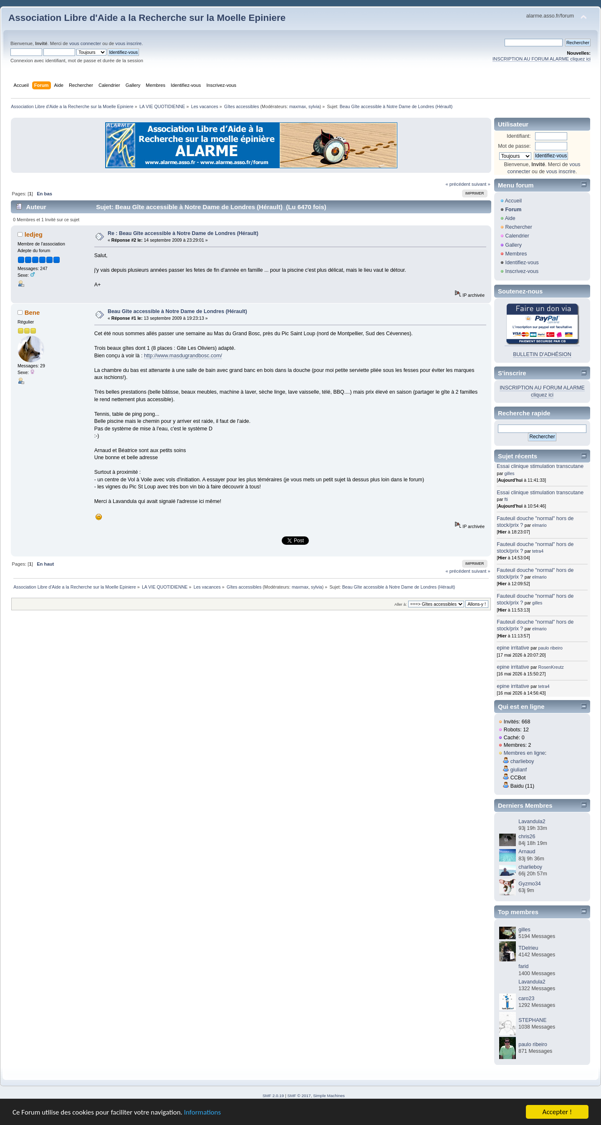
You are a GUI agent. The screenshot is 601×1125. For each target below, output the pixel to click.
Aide (510, 218)
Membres (516, 254)
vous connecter (85, 43)
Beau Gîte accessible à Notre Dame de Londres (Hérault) (177, 311)
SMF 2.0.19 (273, 1095)
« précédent (457, 184)
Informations (202, 1112)
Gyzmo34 (529, 884)
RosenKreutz (551, 667)
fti (506, 499)
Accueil (513, 201)
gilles (510, 473)
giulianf (518, 770)
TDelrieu (528, 948)
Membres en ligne (524, 753)
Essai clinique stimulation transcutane (540, 466)
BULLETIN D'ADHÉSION (542, 354)
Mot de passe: (514, 146)
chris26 (526, 836)
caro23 (526, 998)
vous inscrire (128, 43)
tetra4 (537, 551)
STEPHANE (532, 1020)
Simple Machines (329, 1095)
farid (523, 966)
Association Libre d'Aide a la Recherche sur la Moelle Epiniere (146, 18)
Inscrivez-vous (521, 271)
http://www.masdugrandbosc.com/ (183, 356)
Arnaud (526, 851)
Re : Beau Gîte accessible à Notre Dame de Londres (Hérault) (183, 233)
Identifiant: (519, 136)
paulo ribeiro (550, 647)
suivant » (481, 184)
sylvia (314, 106)
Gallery (513, 245)
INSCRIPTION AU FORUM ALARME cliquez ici (541, 58)
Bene (32, 312)
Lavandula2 (531, 821)
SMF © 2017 (299, 1095)
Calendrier (517, 236)
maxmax (297, 106)
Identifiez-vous (521, 262)
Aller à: (400, 604)
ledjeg (34, 234)
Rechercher (518, 227)
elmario (539, 525)
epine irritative (513, 648)
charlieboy (522, 761)
